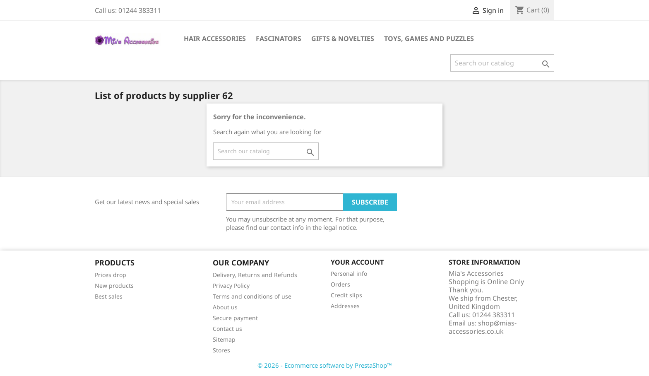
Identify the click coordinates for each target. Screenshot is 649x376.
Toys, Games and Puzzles (429, 38)
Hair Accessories (215, 38)
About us (225, 307)
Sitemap (224, 339)
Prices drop (110, 275)
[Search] (502, 63)
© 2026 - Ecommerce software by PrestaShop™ (324, 365)
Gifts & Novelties (342, 38)
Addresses (345, 306)
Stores (221, 350)
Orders (340, 284)
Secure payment (235, 318)
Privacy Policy (231, 285)
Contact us (227, 329)
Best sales (109, 296)
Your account (357, 262)
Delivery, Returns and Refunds (255, 275)
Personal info (349, 273)
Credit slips (346, 295)
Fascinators (278, 38)
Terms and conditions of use (252, 296)
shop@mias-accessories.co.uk (483, 327)
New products (114, 285)
